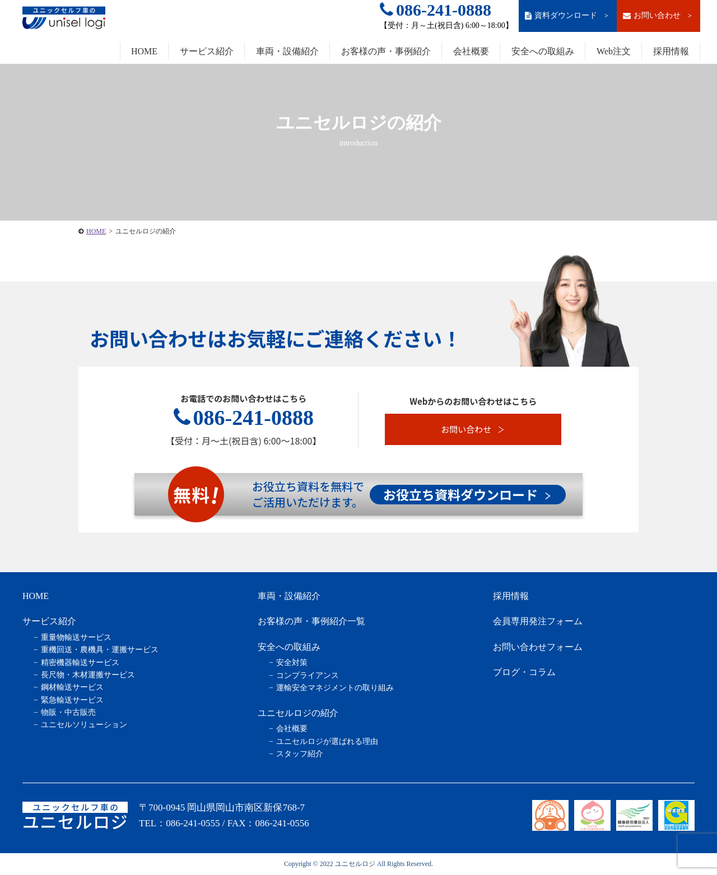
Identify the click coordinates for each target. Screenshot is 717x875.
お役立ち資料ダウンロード (467, 494)
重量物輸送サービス (76, 637)
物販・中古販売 (68, 712)
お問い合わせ (658, 16)
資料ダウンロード (567, 16)
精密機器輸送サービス (80, 662)
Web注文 (614, 51)
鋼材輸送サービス (72, 687)
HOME (144, 51)
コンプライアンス (307, 675)
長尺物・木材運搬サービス (88, 675)
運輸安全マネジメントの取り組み (335, 688)
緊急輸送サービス (72, 700)
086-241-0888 (435, 10)
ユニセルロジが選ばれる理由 (327, 741)
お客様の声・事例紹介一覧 (311, 621)
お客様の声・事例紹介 (386, 51)
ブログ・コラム (524, 672)
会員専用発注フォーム (538, 621)
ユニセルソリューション (84, 724)
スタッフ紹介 (299, 754)
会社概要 (471, 51)
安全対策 (292, 662)
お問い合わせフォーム (538, 647)
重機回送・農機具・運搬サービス (100, 649)
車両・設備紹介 (287, 51)
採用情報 (671, 51)
